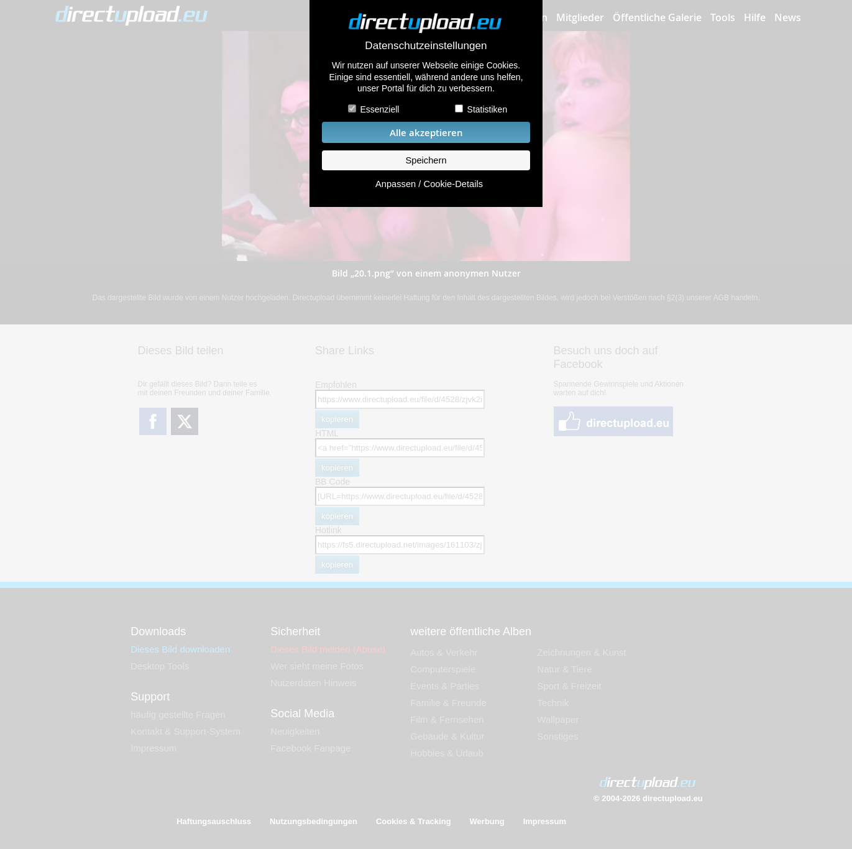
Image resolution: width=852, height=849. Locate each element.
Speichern (425, 160)
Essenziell (379, 109)
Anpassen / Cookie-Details (429, 184)
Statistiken (487, 109)
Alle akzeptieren (426, 133)
